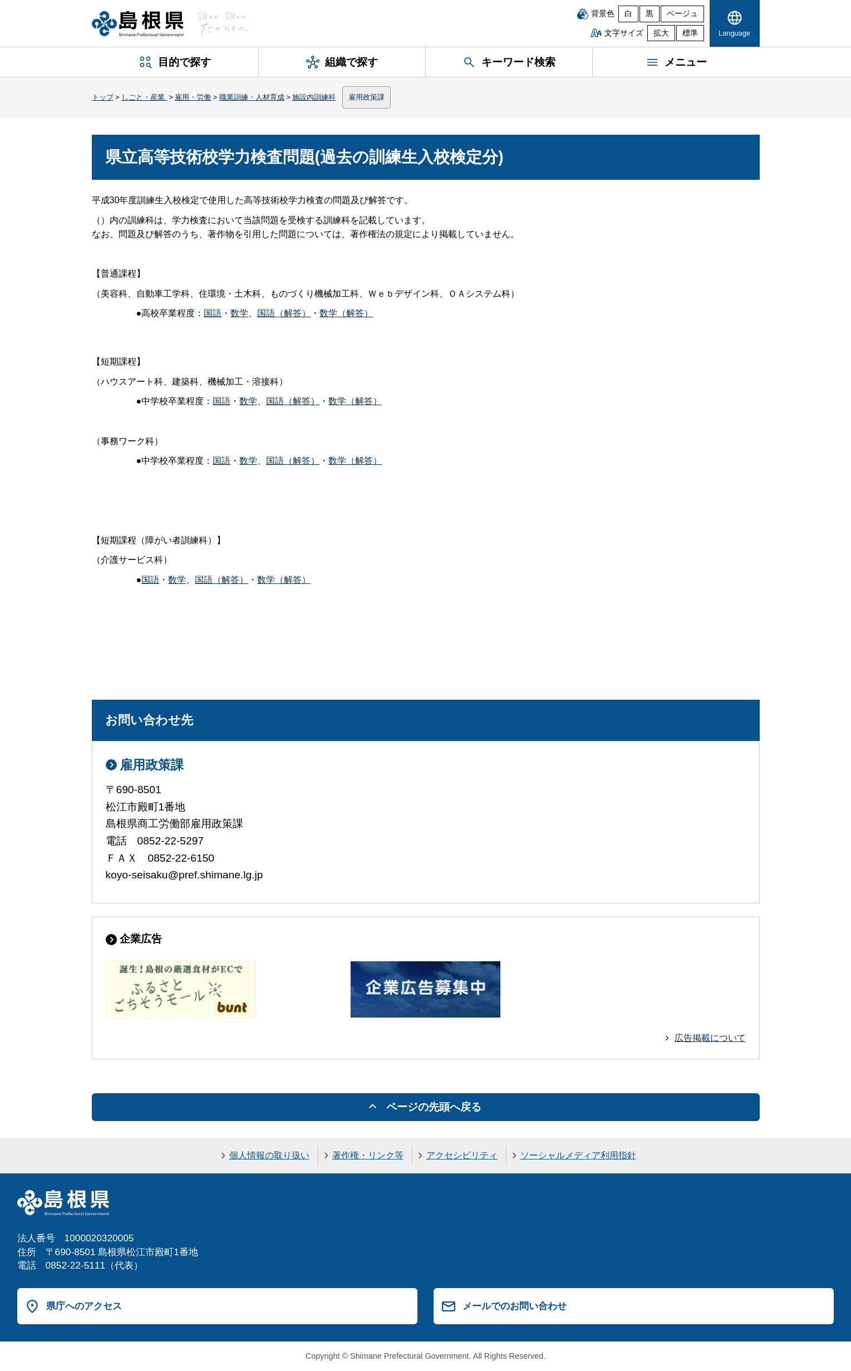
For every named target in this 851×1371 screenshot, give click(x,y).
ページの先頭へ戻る (433, 1107)
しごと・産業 (144, 97)
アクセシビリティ (462, 1155)
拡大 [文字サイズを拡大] (661, 33)
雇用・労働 (193, 97)
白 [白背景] (628, 13)
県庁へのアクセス (84, 1305)
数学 (239, 313)
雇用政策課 (366, 97)
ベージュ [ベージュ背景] (682, 13)
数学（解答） (346, 313)
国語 (213, 313)
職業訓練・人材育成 (251, 97)
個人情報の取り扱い (269, 1155)
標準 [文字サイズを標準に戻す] (690, 33)
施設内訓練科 (314, 97)
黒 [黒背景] (649, 13)
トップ (103, 97)
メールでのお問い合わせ (515, 1305)
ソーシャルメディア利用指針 (578, 1155)
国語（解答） (284, 313)
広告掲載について (710, 1038)
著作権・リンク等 (368, 1155)
